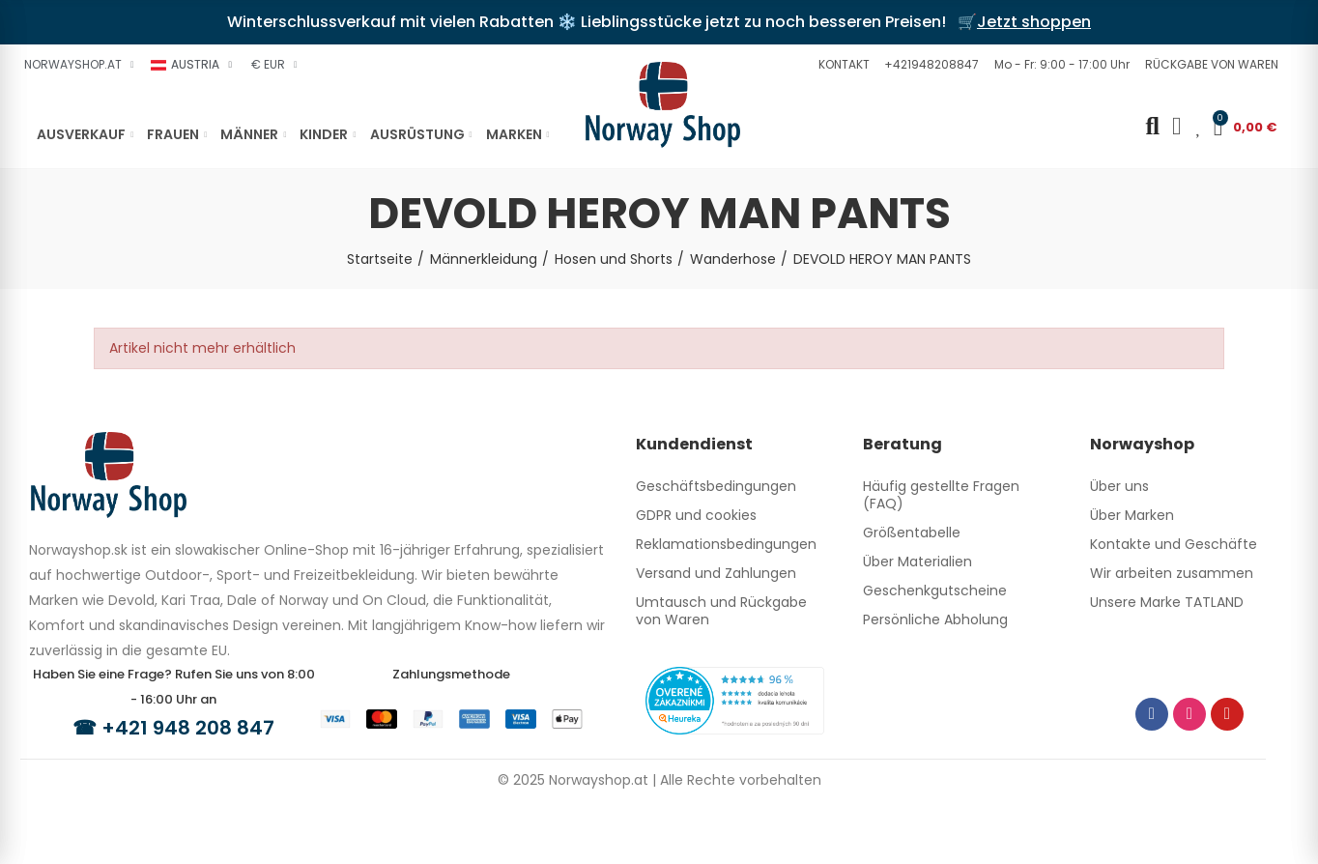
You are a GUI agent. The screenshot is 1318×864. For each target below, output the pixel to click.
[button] (841, 64)
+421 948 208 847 (187, 727)
